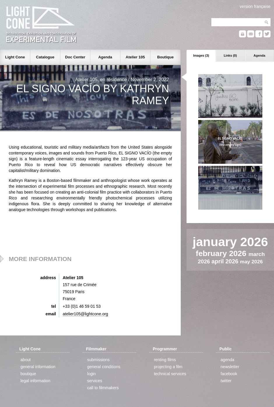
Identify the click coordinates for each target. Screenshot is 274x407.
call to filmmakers (103, 387)
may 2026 (251, 262)
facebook (229, 373)
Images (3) (201, 55)
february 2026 (222, 253)
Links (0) (230, 55)
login (91, 373)
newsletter (230, 366)
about (25, 359)
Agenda (259, 55)
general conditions (103, 366)
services (94, 380)
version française (255, 6)
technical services (170, 373)
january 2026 (230, 242)
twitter (226, 380)
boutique (28, 373)
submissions (98, 359)
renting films (165, 359)
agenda (227, 359)
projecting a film (168, 366)
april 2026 (225, 261)
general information (37, 366)
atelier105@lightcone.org (85, 314)
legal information (35, 380)
